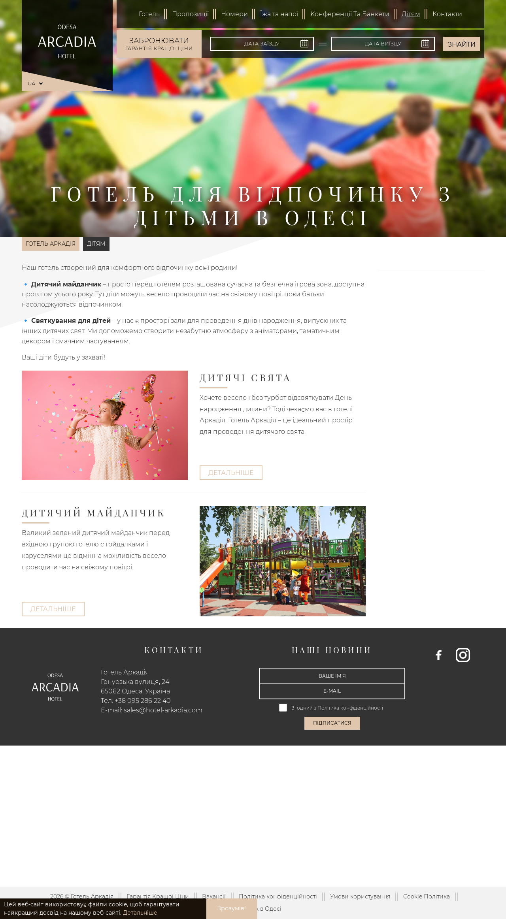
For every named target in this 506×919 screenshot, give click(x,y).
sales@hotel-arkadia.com (163, 710)
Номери (234, 14)
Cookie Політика (426, 896)
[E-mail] (332, 691)
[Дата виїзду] (383, 44)
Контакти (447, 14)
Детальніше (231, 472)
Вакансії (214, 896)
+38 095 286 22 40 (143, 700)
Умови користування (360, 896)
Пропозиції (190, 14)
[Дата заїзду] (262, 44)
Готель (149, 14)
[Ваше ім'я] (332, 676)
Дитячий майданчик (94, 512)
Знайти (462, 44)
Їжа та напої (279, 14)
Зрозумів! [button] (231, 908)
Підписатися (332, 723)
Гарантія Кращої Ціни (157, 896)
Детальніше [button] (140, 912)
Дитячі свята (245, 377)
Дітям (411, 14)
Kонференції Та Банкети (349, 14)
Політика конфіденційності (350, 708)
